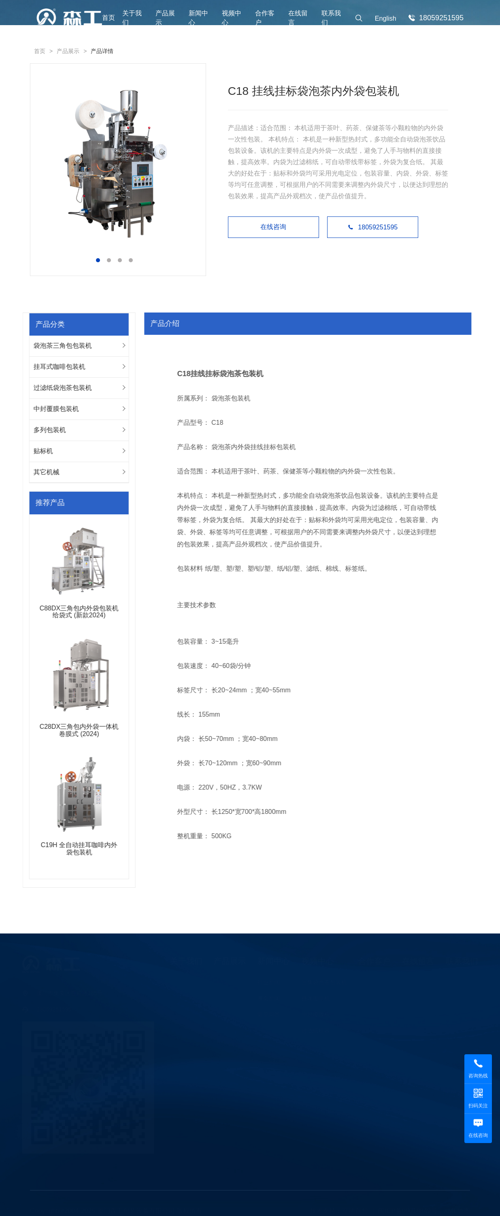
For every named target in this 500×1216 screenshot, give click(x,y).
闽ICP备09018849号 (407, 1208)
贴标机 (38, 450)
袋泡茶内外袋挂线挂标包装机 (257, 446)
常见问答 (267, 1014)
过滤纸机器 (314, 1031)
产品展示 (68, 51)
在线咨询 (274, 226)
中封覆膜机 (314, 1014)
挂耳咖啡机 (314, 998)
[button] (98, 260)
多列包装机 (45, 429)
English (385, 18)
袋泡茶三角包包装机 (58, 345)
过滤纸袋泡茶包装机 (58, 387)
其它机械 (42, 472)
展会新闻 (267, 998)
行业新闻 (267, 982)
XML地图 (457, 1208)
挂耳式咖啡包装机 (55, 366)
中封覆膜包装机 (51, 408)
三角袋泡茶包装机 (322, 982)
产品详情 (102, 51)
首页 (108, 17)
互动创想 (355, 1208)
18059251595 (373, 227)
